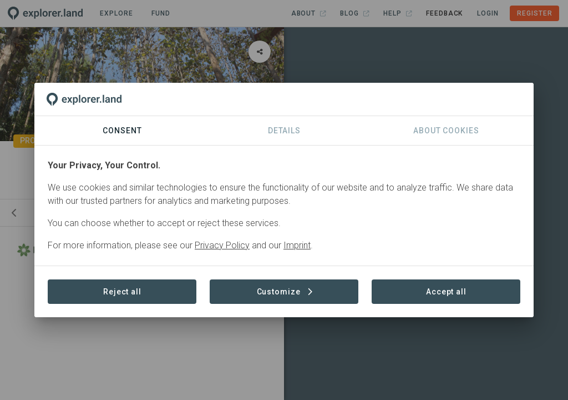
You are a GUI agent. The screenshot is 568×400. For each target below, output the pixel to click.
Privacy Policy (222, 245)
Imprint (297, 245)
